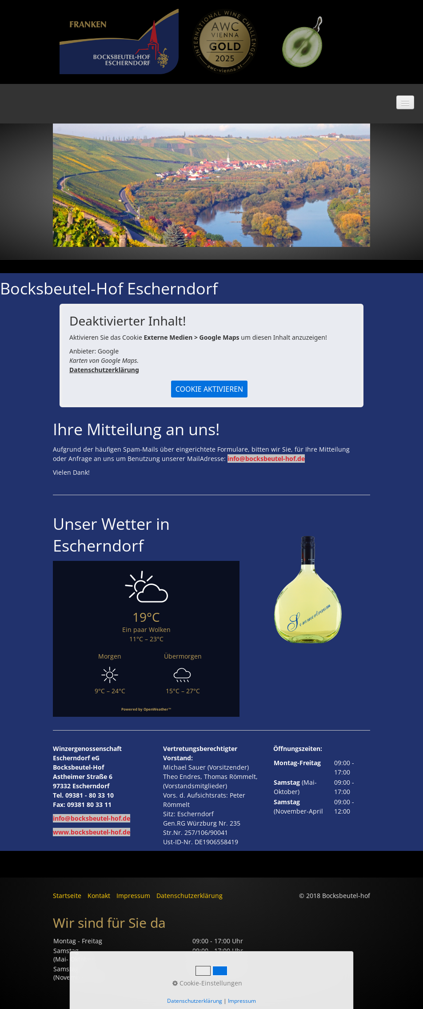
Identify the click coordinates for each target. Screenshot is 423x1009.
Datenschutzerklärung (104, 369)
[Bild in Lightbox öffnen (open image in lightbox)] (225, 42)
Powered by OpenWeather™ (146, 709)
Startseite (67, 895)
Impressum (133, 895)
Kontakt (99, 895)
